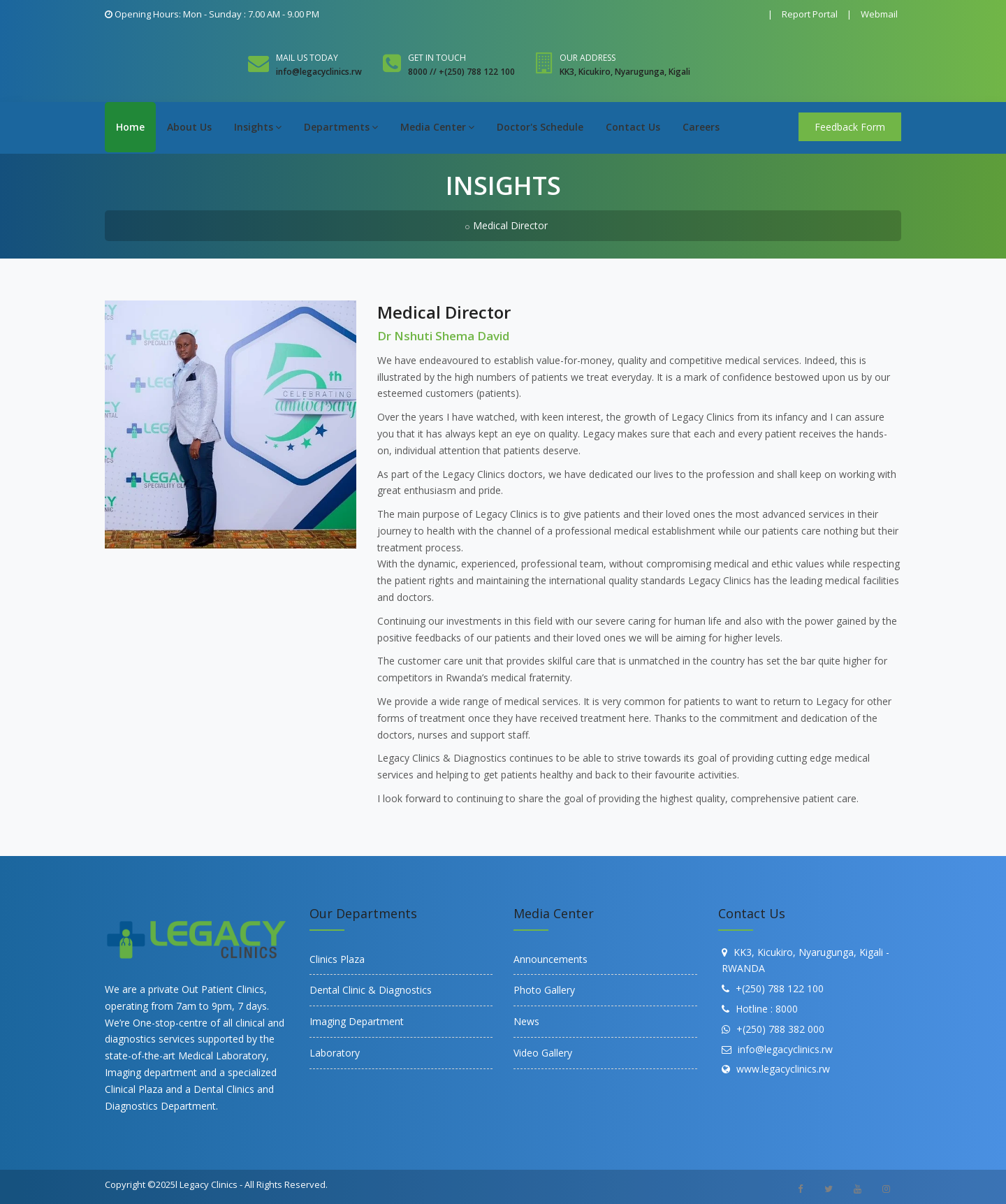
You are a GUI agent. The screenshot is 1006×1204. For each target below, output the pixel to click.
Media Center (437, 126)
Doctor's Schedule (540, 126)
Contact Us (633, 126)
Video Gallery (542, 1052)
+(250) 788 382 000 (780, 1029)
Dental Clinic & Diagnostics (370, 989)
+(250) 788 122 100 (780, 988)
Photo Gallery (544, 989)
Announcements (550, 959)
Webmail (879, 14)
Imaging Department (356, 1021)
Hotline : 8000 (767, 1008)
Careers (701, 126)
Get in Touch (437, 58)
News (526, 1021)
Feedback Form (850, 126)
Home (130, 126)
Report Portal (810, 14)
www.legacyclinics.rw (783, 1068)
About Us (189, 126)
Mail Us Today (307, 58)
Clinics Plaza (337, 959)
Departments (341, 126)
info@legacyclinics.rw (785, 1049)
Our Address (587, 58)
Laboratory (334, 1052)
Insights (258, 126)
